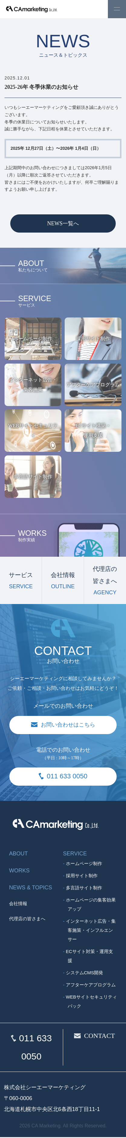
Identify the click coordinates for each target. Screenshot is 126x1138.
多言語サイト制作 (84, 888)
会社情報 (18, 904)
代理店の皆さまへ (27, 919)
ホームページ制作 (84, 864)
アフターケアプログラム (91, 985)
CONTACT (99, 1036)
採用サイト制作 (82, 876)
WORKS (19, 871)
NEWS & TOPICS (30, 888)
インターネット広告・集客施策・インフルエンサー (91, 931)
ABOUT (18, 854)
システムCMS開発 (84, 973)
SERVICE (75, 854)
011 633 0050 (35, 1048)
